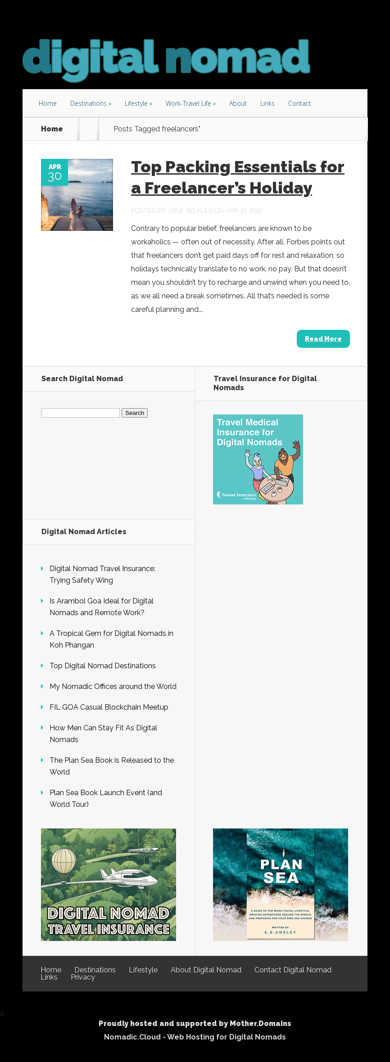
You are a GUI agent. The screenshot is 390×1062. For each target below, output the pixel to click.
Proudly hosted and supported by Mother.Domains (195, 1023)
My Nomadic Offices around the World (113, 686)
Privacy (83, 977)
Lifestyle (136, 103)
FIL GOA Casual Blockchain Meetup (109, 707)
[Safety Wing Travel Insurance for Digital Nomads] (258, 502)
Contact (299, 103)
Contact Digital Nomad (292, 970)
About (238, 103)
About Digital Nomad (206, 970)
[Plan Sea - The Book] (280, 938)
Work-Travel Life (188, 103)
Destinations (88, 103)
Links (267, 103)
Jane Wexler (190, 210)
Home (48, 103)
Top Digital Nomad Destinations (103, 666)
